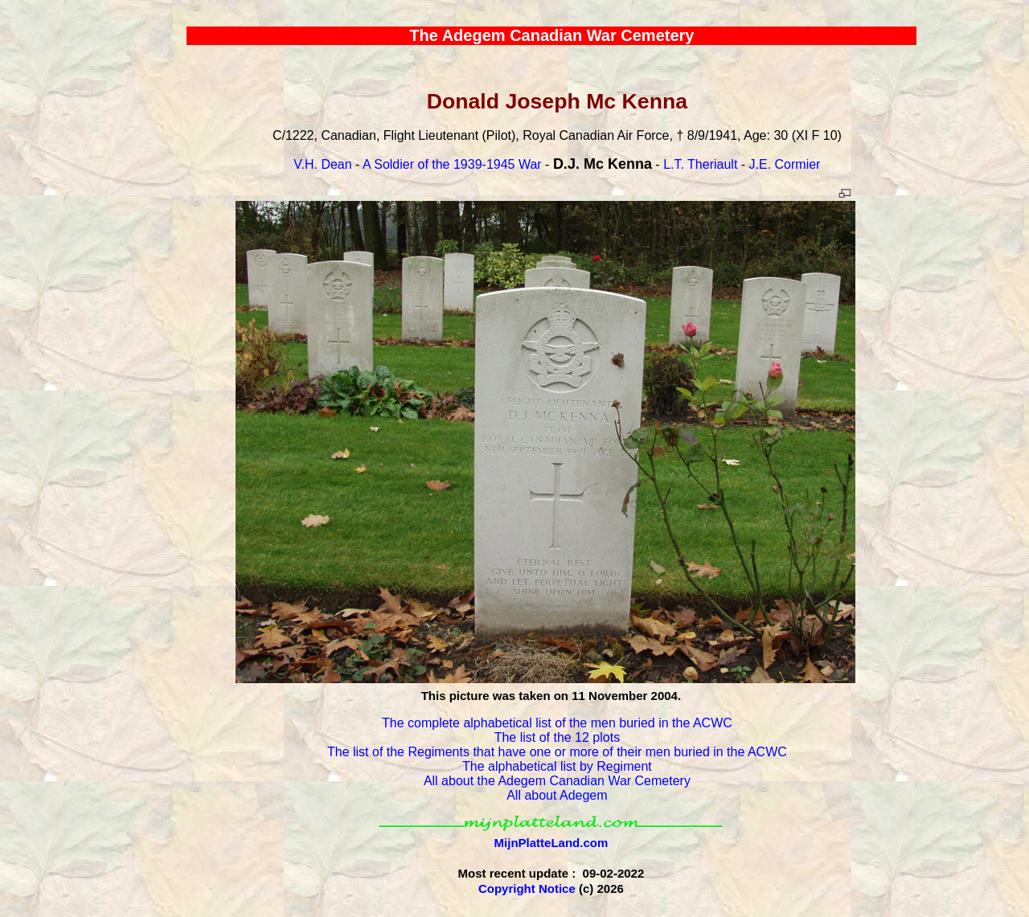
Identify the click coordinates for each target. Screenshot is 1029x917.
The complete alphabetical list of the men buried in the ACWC (557, 723)
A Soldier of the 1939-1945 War (452, 164)
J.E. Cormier (785, 164)
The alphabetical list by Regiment (557, 766)
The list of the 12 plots (557, 737)
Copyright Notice (527, 888)
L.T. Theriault (700, 164)
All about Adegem (556, 795)
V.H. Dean (322, 164)
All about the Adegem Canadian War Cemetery (557, 781)
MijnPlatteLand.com (551, 842)
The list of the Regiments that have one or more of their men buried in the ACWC (557, 752)
